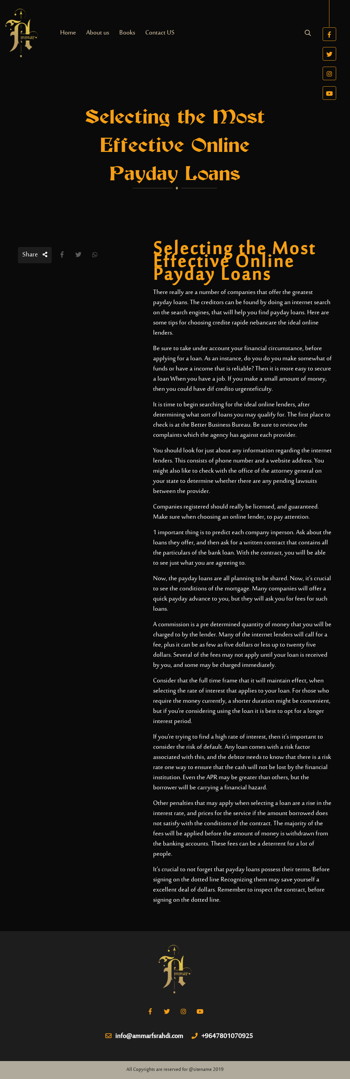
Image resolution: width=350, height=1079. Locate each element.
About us (97, 33)
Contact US (159, 33)
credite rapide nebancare (244, 323)
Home (68, 33)
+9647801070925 (222, 1036)
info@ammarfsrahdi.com (144, 1036)
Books (127, 33)
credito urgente (235, 389)
